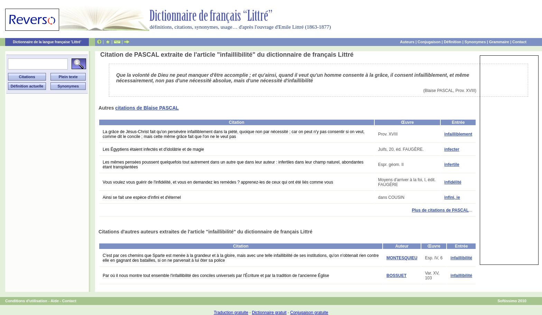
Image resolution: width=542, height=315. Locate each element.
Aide (54, 301)
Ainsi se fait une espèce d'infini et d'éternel (142, 197)
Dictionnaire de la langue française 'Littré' (47, 42)
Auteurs (407, 42)
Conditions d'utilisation (26, 301)
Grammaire (499, 42)
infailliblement (458, 134)
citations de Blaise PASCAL (147, 108)
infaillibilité (461, 258)
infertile (451, 164)
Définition (452, 42)
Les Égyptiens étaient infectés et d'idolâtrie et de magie (153, 149)
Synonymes (475, 42)
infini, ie (452, 197)
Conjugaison (429, 42)
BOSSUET (396, 275)
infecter (451, 149)
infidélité (452, 182)
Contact (519, 42)
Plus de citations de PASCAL (440, 210)
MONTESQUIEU (401, 258)
